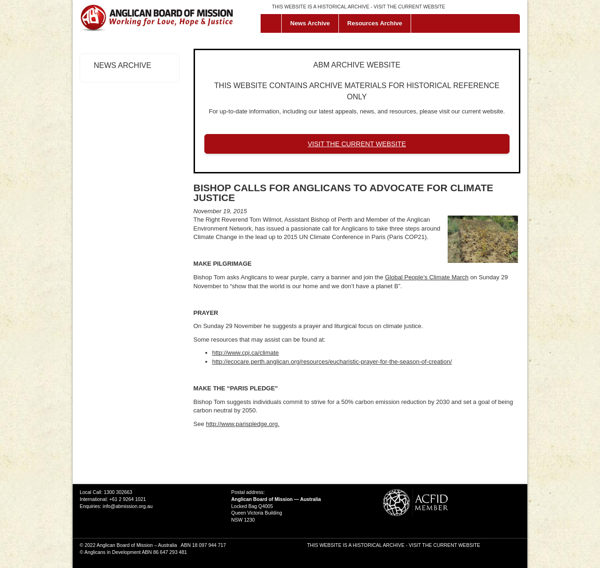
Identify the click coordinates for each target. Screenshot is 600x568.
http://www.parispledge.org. (242, 423)
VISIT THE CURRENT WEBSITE (409, 6)
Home (273, 23)
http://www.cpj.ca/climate (245, 352)
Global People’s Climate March (426, 277)
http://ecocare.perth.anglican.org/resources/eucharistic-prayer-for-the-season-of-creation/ (332, 361)
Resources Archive (374, 23)
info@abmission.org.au (127, 506)
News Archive (310, 23)
